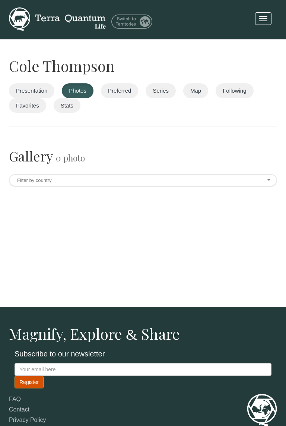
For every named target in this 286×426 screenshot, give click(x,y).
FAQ (15, 399)
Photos (77, 90)
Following (234, 90)
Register (29, 382)
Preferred (119, 90)
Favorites (27, 105)
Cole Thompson (62, 66)
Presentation (31, 90)
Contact (19, 409)
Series (161, 90)
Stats (67, 105)
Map (195, 90)
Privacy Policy (27, 420)
